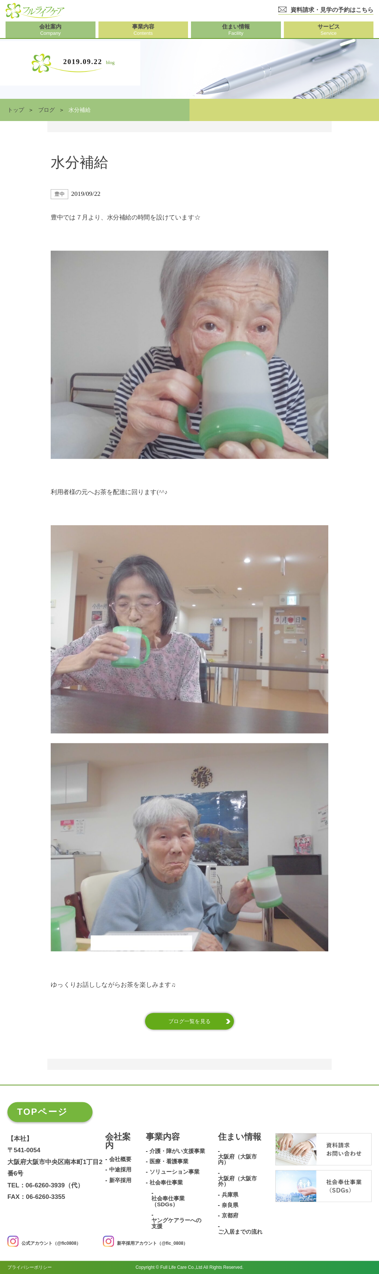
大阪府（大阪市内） (237, 1159)
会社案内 (118, 1141)
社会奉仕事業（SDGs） (168, 1201)
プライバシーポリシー (29, 1267)
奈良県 (230, 1205)
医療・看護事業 (169, 1161)
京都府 (230, 1216)
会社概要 (120, 1159)
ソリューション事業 (174, 1172)
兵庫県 (230, 1195)
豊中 (59, 194)
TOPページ (42, 1112)
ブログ (46, 110)
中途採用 (120, 1170)
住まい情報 (239, 1137)
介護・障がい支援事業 (177, 1151)
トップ (15, 110)
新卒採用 (120, 1180)
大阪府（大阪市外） (237, 1181)
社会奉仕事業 (166, 1183)
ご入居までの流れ (240, 1232)
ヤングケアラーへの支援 (176, 1223)
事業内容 (163, 1137)
